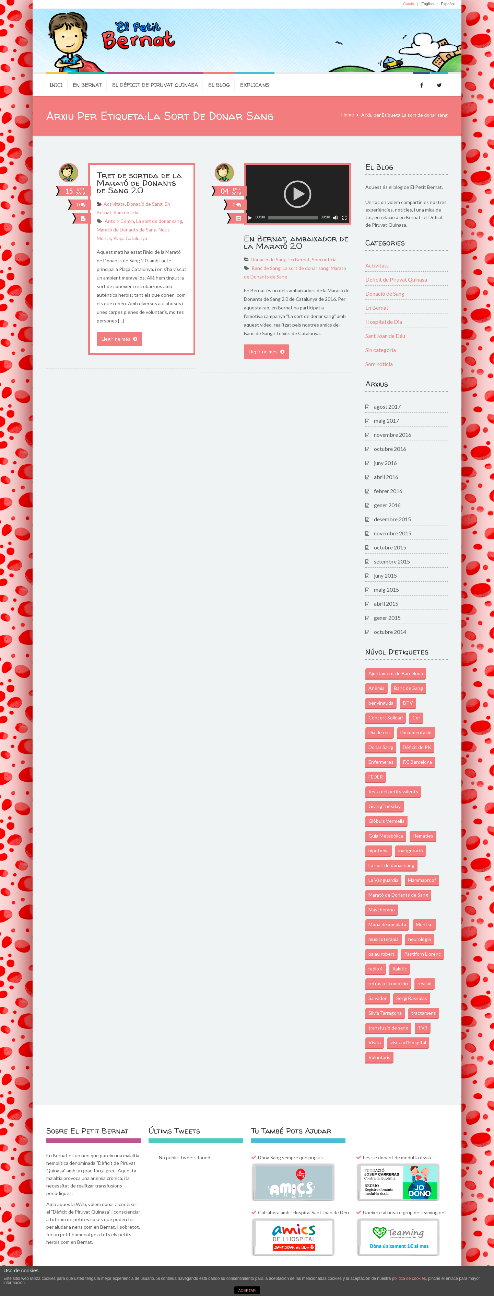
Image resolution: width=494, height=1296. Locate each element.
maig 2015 (386, 589)
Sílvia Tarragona (385, 1013)
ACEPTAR (247, 1290)
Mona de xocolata (387, 924)
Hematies (423, 836)
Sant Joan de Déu (385, 335)
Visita (374, 1042)
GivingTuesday (384, 806)
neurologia (419, 939)
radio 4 (375, 968)
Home (347, 114)
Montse (424, 924)
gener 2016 (387, 505)
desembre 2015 (392, 519)
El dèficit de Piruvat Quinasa (155, 85)
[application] (297, 194)
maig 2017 (386, 420)
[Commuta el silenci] (335, 217)
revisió (424, 983)
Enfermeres (380, 762)
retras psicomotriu (388, 983)
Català (408, 4)
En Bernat (87, 85)
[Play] (250, 217)
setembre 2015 (392, 561)
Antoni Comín (119, 221)
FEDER (375, 777)
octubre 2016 (390, 448)
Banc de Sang (266, 268)
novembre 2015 (392, 533)
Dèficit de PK (417, 747)
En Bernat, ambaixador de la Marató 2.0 (296, 242)
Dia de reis (379, 732)
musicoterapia (383, 939)
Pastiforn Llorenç (422, 954)
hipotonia (378, 850)
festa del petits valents (393, 791)
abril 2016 (386, 477)
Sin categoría (380, 349)
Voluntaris (379, 1057)
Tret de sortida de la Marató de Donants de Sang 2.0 (139, 183)
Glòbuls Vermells (386, 821)
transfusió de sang (388, 1028)
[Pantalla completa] (344, 217)
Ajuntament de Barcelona (395, 673)
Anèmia (376, 688)
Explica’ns (254, 85)
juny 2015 (385, 575)
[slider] (293, 217)
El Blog (219, 85)
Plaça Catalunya (130, 238)
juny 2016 (385, 462)
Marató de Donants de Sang (126, 229)
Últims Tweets (174, 1131)
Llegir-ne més (119, 339)
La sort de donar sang (159, 221)
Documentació (416, 732)
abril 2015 (386, 603)
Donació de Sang (145, 204)
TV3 (422, 1028)
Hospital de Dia (383, 321)
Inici (56, 85)
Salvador (377, 998)
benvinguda (380, 703)
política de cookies (409, 1278)
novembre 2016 (392, 434)
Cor (416, 717)
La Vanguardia (383, 880)
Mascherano (381, 909)
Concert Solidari (385, 717)
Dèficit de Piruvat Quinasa (396, 279)
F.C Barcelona (417, 762)
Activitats (114, 204)
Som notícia (126, 212)
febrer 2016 (388, 491)
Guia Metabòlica (385, 836)
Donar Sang (380, 747)
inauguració (410, 850)
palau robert (381, 954)
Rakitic (399, 968)
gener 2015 (387, 617)
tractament (423, 1013)
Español (448, 4)
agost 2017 (387, 406)
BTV (408, 703)
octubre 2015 (390, 547)
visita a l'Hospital (408, 1042)
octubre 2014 (390, 631)
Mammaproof (422, 880)
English (427, 4)
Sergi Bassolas (411, 998)
